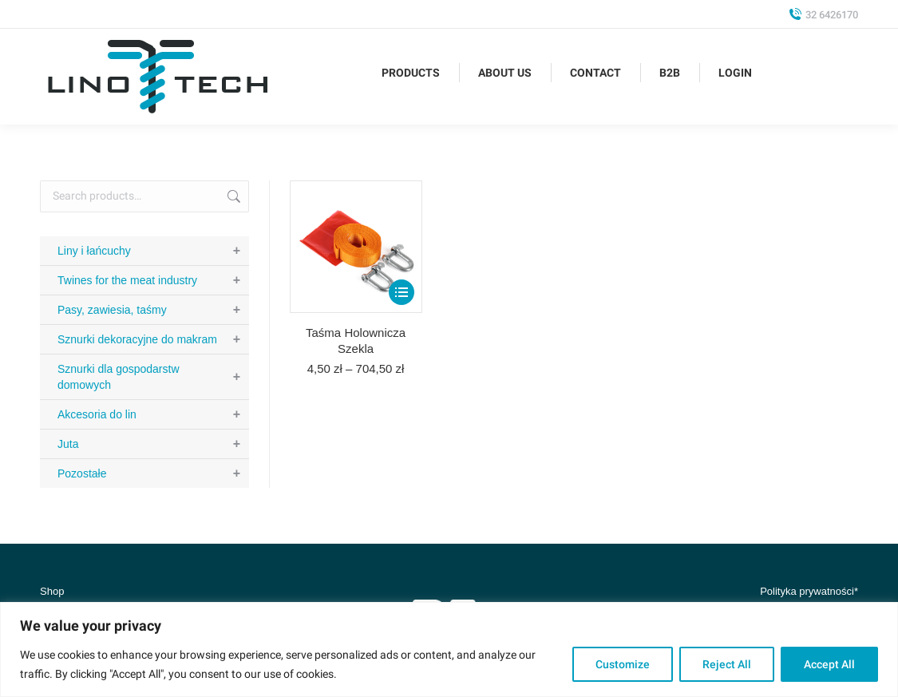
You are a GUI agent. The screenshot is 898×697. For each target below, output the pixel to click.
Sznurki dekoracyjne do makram (153, 339)
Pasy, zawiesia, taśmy (153, 309)
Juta (153, 444)
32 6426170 (823, 14)
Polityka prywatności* (809, 591)
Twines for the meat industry (153, 280)
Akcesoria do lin (153, 414)
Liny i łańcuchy (153, 250)
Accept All (829, 664)
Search (232, 196)
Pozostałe (153, 473)
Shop (52, 591)
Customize (622, 664)
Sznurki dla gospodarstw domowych (153, 376)
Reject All (726, 664)
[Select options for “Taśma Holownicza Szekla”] (401, 292)
